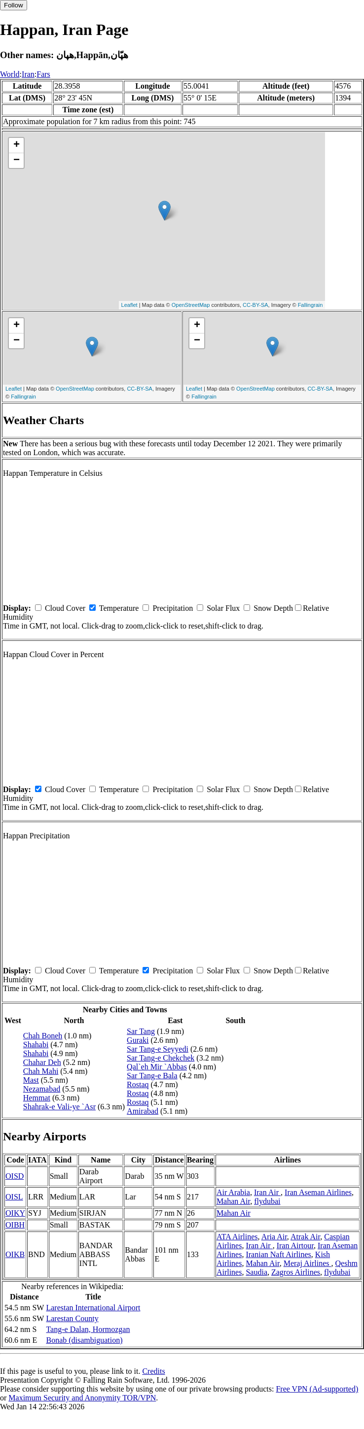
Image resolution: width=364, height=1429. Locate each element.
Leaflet (129, 305)
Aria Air (274, 1236)
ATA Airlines (237, 1236)
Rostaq (137, 1084)
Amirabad (142, 1111)
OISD (14, 1176)
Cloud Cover (65, 608)
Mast (31, 1080)
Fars (43, 74)
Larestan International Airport (93, 1307)
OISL (14, 1197)
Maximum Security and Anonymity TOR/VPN (82, 1398)
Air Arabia (233, 1192)
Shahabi (36, 1044)
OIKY (15, 1213)
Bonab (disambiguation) (84, 1340)
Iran (28, 74)
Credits (153, 1371)
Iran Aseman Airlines (318, 1192)
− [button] (16, 160)
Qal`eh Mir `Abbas (157, 1067)
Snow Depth (273, 608)
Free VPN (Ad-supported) (317, 1389)
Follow (13, 5)
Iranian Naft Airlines (278, 1254)
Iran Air (267, 1192)
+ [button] (16, 145)
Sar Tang (141, 1031)
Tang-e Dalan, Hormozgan (88, 1329)
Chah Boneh (43, 1035)
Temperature (119, 608)
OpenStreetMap (191, 305)
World (10, 74)
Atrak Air (305, 1236)
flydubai (267, 1201)
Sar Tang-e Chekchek (160, 1058)
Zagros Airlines (295, 1272)
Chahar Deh (42, 1062)
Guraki (137, 1040)
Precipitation (172, 608)
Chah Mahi (41, 1071)
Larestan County (72, 1318)
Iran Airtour (295, 1245)
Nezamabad (42, 1089)
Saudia (256, 1272)
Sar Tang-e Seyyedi (157, 1049)
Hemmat (36, 1098)
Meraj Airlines (307, 1263)
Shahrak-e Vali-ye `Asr (59, 1106)
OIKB (15, 1254)
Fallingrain (310, 305)
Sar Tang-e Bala (152, 1075)
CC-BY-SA (255, 305)
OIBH (15, 1225)
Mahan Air (233, 1201)
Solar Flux (223, 608)
